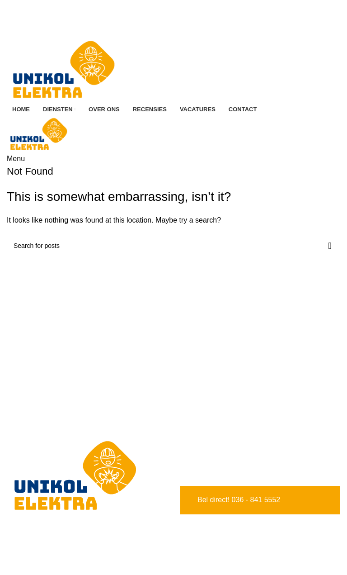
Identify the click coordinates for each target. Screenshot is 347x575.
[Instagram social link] (177, 18)
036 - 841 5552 (256, 500)
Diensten (21, 564)
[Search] (173, 245)
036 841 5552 (175, 6)
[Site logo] (63, 68)
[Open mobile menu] (16, 158)
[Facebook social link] (170, 18)
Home (16, 547)
